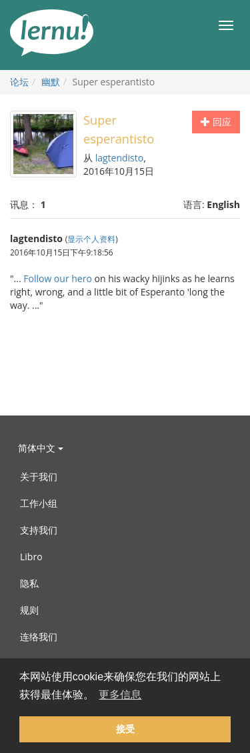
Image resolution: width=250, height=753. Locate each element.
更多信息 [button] (120, 694)
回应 (216, 121)
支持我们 (38, 530)
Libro (31, 556)
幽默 (50, 81)
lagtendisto (119, 157)
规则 (29, 610)
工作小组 (38, 503)
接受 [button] (125, 729)
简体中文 (40, 448)
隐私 (29, 583)
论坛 (19, 81)
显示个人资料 (91, 238)
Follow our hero (57, 278)
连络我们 (38, 636)
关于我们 (38, 476)
